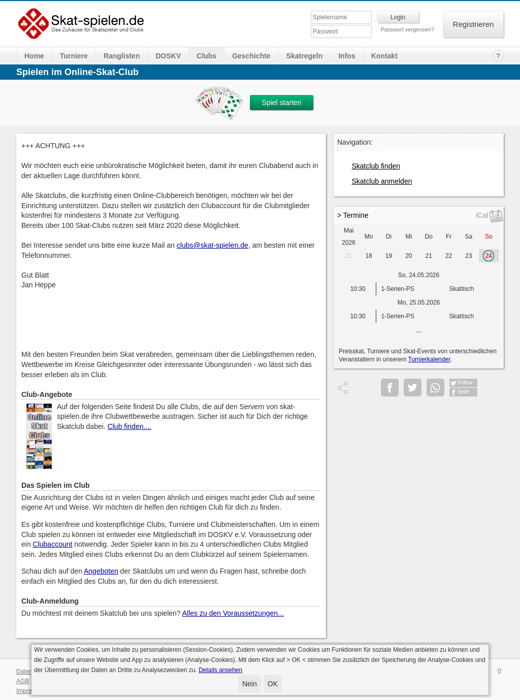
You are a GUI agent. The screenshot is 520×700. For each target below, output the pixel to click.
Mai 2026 (348, 236)
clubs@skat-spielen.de (212, 245)
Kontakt (384, 56)
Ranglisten (122, 56)
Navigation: (355, 142)
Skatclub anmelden (381, 181)
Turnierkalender (429, 359)
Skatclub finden (375, 166)
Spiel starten (282, 102)
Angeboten (101, 571)
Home (34, 56)
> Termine (353, 215)
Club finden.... (129, 426)
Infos (346, 56)
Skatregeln (304, 56)
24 (488, 255)
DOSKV (168, 56)
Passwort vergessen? (407, 29)
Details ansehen (220, 670)
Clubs (206, 56)
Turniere (74, 56)
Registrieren (473, 24)
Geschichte (251, 56)
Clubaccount (53, 544)
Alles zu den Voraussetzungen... (233, 613)
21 (348, 255)
